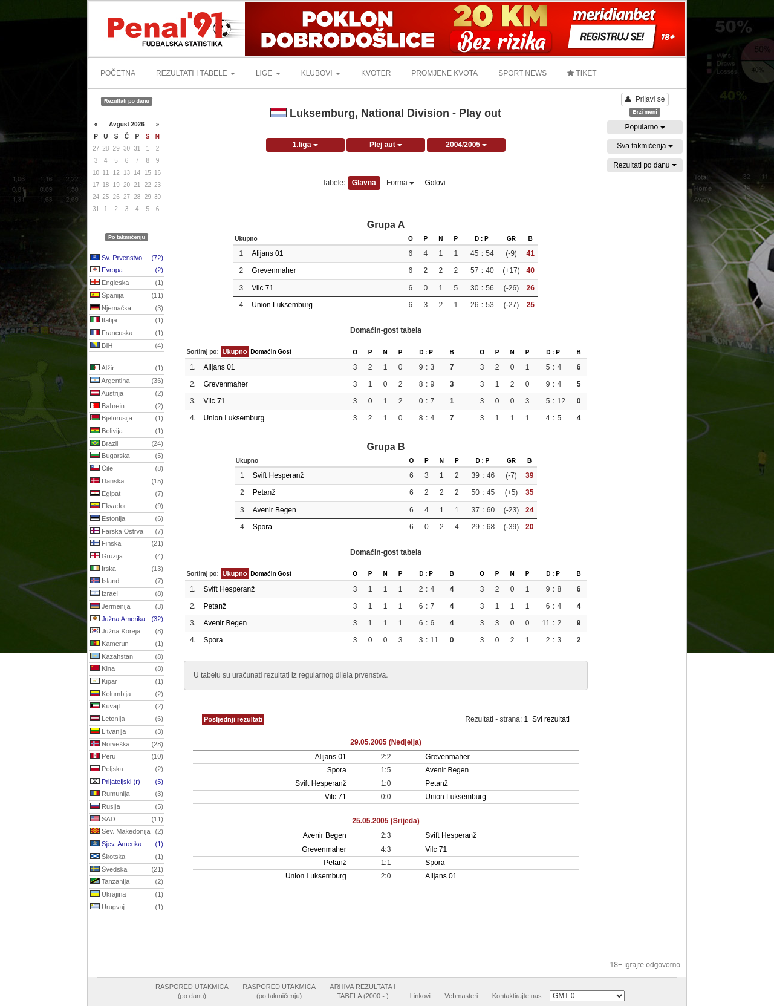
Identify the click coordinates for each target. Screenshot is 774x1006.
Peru (126, 757)
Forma (400, 182)
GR (511, 238)
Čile (126, 469)
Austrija (126, 394)
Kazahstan (126, 657)
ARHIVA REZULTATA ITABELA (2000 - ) (362, 991)
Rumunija (126, 794)
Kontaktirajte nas (517, 995)
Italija (126, 320)
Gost (284, 351)
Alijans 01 (267, 253)
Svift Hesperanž (278, 475)
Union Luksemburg (282, 305)
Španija (126, 296)
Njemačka (126, 308)
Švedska (126, 870)
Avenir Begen (274, 510)
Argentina (126, 381)
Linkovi (420, 995)
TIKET (581, 73)
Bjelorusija (126, 418)
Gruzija (126, 556)
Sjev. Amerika (126, 844)
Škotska (126, 857)
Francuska (126, 333)
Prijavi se (645, 99)
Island (126, 581)
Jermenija (126, 607)
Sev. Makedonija (126, 832)
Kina (126, 669)
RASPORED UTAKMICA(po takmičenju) (279, 991)
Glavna (364, 182)
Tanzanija (126, 882)
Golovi (434, 182)
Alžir (126, 368)
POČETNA (117, 73)
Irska (126, 569)
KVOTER (376, 73)
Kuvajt (126, 706)
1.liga (305, 144)
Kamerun (126, 644)
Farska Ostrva (126, 532)
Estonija (126, 519)
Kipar (126, 682)
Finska (126, 544)
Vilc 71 (262, 288)
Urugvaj (126, 907)
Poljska (126, 769)
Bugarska (126, 456)
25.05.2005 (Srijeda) (385, 821)
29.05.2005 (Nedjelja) (385, 742)
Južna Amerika (126, 619)
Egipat (126, 494)
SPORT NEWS (522, 73)
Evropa (126, 270)
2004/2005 (466, 144)
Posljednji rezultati (233, 719)
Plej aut (385, 144)
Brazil (126, 444)
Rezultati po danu (645, 165)
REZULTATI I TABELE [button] (195, 73)
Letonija (126, 719)
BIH (126, 346)
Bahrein (126, 406)
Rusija (126, 807)
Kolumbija (126, 694)
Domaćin (263, 351)
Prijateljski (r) (126, 782)
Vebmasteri (461, 995)
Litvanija (126, 732)
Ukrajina (126, 895)
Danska (126, 481)
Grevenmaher (274, 270)
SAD (126, 820)
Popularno (645, 127)
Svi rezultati (551, 719)
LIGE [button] (268, 73)
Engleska (126, 283)
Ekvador (126, 506)
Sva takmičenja (645, 146)
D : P (482, 238)
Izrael (126, 594)
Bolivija (126, 431)
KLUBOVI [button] (320, 73)
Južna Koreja (126, 631)
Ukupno (235, 351)
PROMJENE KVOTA (444, 73)
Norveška (126, 745)
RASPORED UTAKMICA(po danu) (192, 991)
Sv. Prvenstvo (126, 258)
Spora (262, 527)
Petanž (264, 492)
